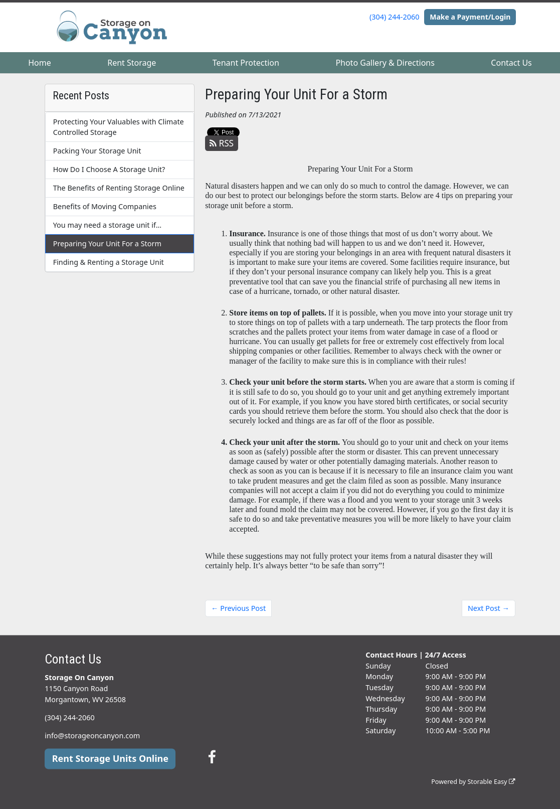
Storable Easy (491, 782)
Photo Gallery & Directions (385, 62)
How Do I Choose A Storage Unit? (109, 169)
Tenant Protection (246, 62)
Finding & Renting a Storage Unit (108, 262)
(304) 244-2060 (394, 17)
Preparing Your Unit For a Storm (107, 243)
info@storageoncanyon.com (92, 735)
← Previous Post (238, 608)
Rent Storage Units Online (110, 758)
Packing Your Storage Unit (97, 150)
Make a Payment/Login (470, 17)
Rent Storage (131, 62)
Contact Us (511, 62)
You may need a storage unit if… (107, 225)
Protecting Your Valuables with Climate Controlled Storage (118, 127)
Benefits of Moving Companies (104, 206)
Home (39, 62)
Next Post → (488, 608)
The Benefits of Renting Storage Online (118, 188)
